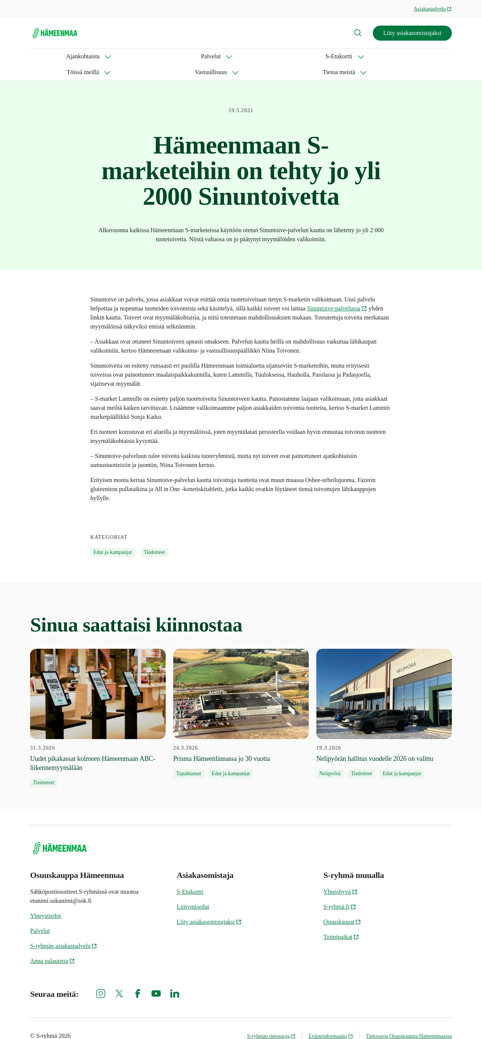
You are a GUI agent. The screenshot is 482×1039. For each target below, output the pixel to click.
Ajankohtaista (47, 56)
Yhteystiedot (45, 900)
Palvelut (96, 56)
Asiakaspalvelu (432, 9)
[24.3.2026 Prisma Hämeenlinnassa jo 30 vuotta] (241, 697)
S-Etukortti (141, 56)
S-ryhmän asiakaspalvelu (63, 930)
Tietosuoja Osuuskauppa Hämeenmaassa (409, 1020)
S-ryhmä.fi (339, 891)
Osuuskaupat (342, 906)
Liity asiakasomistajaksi (412, 33)
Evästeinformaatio (330, 1020)
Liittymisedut (193, 891)
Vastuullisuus (249, 56)
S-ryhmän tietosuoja (271, 1020)
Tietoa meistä (304, 56)
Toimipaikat (341, 921)
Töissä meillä (194, 56)
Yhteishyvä (340, 876)
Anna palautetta (52, 945)
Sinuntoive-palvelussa (337, 292)
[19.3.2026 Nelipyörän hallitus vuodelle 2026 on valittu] (384, 697)
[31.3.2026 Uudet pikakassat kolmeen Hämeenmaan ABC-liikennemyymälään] (98, 702)
